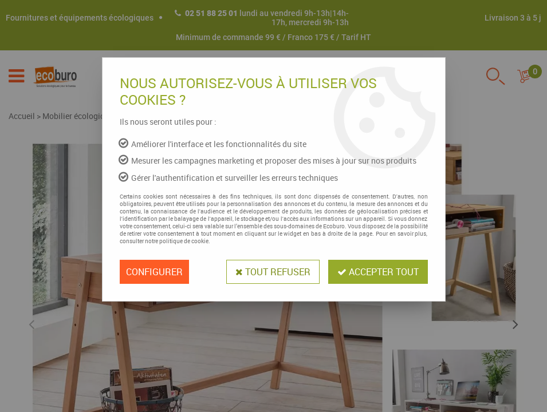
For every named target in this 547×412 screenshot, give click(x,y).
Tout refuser (272, 272)
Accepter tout (378, 272)
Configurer (154, 272)
